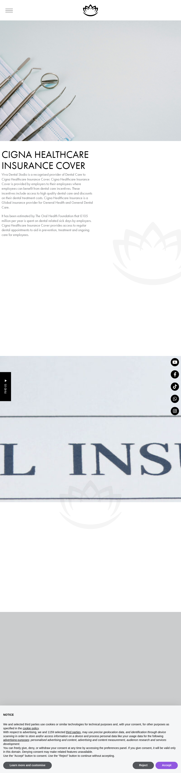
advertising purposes (16, 740)
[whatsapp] (175, 399)
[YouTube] (175, 362)
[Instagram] (175, 411)
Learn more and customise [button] (27, 765)
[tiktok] (175, 386)
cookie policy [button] (31, 728)
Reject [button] (143, 765)
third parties (73, 732)
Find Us (5, 389)
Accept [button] (166, 765)
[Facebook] (175, 374)
